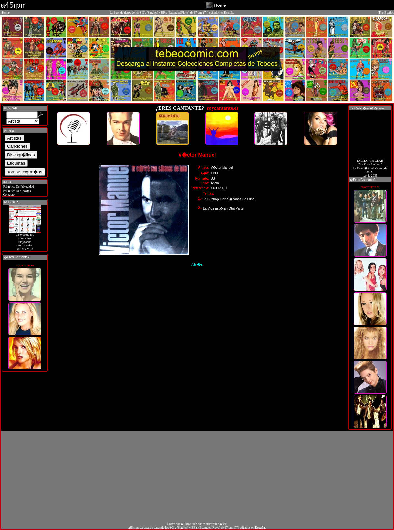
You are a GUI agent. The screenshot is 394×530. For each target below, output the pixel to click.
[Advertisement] (197, 476)
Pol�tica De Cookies (16, 190)
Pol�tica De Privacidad (18, 186)
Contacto (8, 194)
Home (6, 12)
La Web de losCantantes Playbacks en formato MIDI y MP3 (25, 240)
